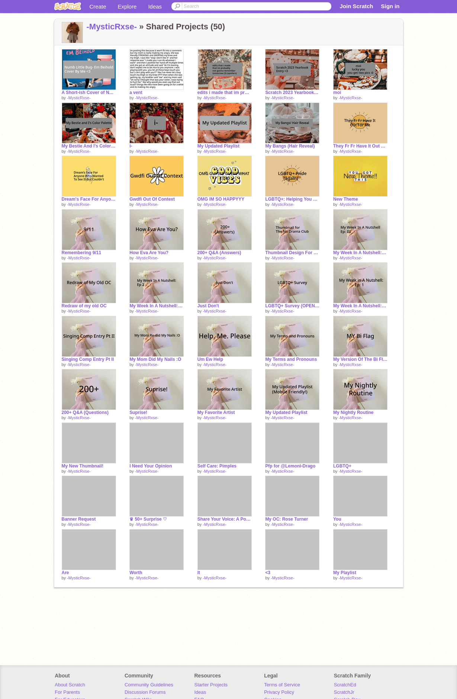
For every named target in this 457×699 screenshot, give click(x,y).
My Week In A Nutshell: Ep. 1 (360, 305)
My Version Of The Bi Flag (360, 359)
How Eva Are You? (148, 252)
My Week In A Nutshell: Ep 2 (156, 305)
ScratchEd (345, 684)
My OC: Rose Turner (286, 519)
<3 (267, 572)
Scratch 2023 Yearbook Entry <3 (292, 92)
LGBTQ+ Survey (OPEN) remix (292, 305)
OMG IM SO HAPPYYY (221, 199)
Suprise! (138, 412)
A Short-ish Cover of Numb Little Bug (89, 92)
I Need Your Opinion (150, 466)
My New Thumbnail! (83, 466)
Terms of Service (282, 684)
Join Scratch (356, 6)
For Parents (67, 692)
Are (65, 572)
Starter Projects (211, 684)
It (198, 572)
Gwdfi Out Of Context (152, 199)
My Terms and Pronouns (291, 359)
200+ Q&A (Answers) (219, 252)
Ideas (155, 6)
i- (130, 146)
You (337, 519)
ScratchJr (344, 692)
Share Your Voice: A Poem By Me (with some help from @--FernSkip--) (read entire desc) (224, 519)
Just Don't (208, 305)
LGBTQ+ (342, 466)
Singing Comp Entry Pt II (88, 359)
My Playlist (344, 572)
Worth (135, 572)
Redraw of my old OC (84, 305)
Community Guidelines (149, 684)
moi (337, 92)
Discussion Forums (145, 692)
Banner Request (79, 519)
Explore (127, 6)
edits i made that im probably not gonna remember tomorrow (224, 92)
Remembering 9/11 (82, 252)
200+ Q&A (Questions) (85, 412)
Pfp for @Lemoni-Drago (290, 466)
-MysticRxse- (112, 26)
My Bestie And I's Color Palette (89, 146)
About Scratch (70, 684)
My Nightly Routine (353, 412)
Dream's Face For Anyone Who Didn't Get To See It (89, 199)
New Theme (345, 199)
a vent (135, 92)
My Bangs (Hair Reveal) (290, 146)
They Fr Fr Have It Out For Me (360, 146)
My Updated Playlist (218, 146)
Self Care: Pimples (216, 466)
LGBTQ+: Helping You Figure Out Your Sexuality (292, 199)
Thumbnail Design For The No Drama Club (292, 252)
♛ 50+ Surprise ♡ (148, 519)
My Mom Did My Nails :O (155, 359)
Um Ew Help (210, 359)
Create (98, 6)
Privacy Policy (279, 692)
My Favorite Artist (216, 412)
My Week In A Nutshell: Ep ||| (360, 252)
